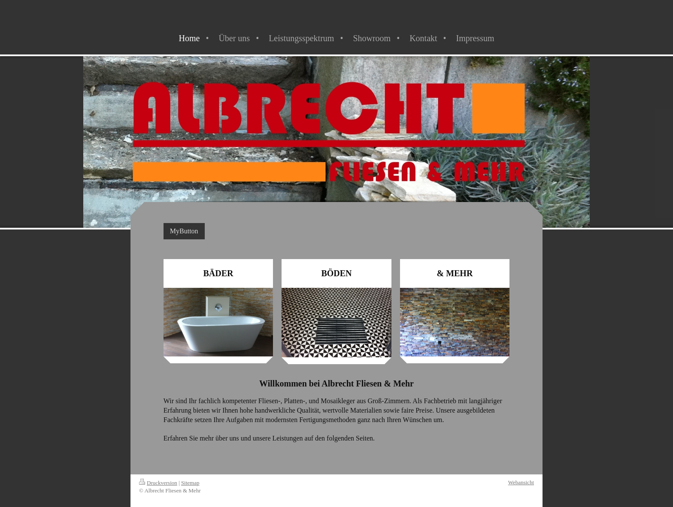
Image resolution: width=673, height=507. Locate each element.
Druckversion (158, 483)
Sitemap (190, 483)
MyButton (184, 231)
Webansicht (521, 482)
